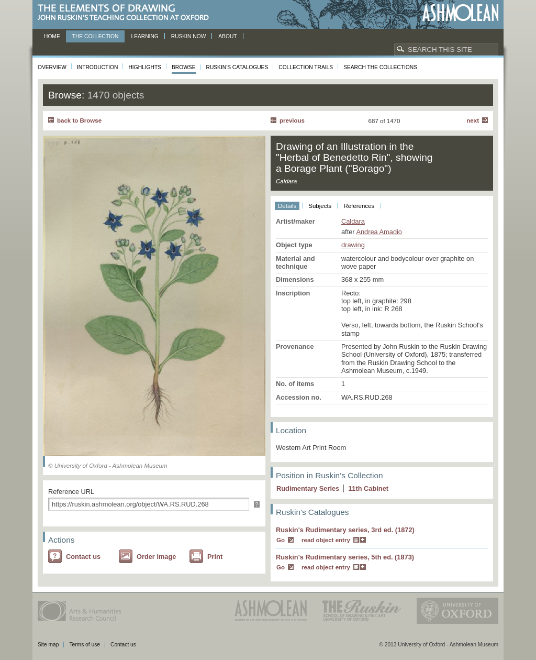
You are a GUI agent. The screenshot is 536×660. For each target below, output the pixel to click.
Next (472, 120)
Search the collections (380, 67)
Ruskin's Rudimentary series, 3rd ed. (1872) (345, 530)
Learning (144, 36)
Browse (184, 67)
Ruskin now (188, 36)
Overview (52, 67)
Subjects (319, 206)
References (358, 206)
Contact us (83, 556)
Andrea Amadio (379, 232)
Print (214, 556)
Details (287, 206)
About (227, 36)
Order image (156, 556)
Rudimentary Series (307, 488)
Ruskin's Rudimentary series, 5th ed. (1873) (345, 557)
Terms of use (84, 644)
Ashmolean (460, 12)
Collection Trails (305, 67)
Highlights (144, 67)
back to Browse (79, 120)
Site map (48, 644)
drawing (353, 245)
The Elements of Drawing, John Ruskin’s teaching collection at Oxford (126, 12)
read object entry (326, 540)
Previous (292, 120)
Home (52, 36)
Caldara (353, 221)
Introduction (97, 67)
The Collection (95, 36)
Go (280, 540)
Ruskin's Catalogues (237, 67)
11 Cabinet (368, 488)
